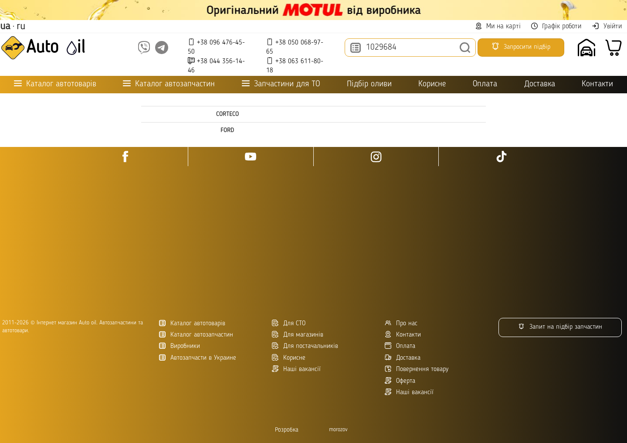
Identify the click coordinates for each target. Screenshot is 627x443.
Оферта (400, 381)
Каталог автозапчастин (196, 334)
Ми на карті (498, 26)
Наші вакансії (409, 392)
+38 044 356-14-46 (216, 65)
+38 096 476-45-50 (216, 46)
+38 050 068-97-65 (294, 46)
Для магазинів (297, 334)
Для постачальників (305, 346)
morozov (338, 430)
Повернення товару (416, 369)
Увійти (607, 26)
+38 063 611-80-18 (294, 65)
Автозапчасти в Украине (197, 357)
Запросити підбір (520, 46)
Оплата (485, 84)
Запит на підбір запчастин (560, 327)
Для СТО (288, 323)
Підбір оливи (369, 84)
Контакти (597, 84)
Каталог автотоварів (192, 323)
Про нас (401, 323)
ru (21, 26)
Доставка (539, 84)
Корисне (432, 84)
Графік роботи (556, 26)
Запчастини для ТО (281, 84)
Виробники (179, 346)
